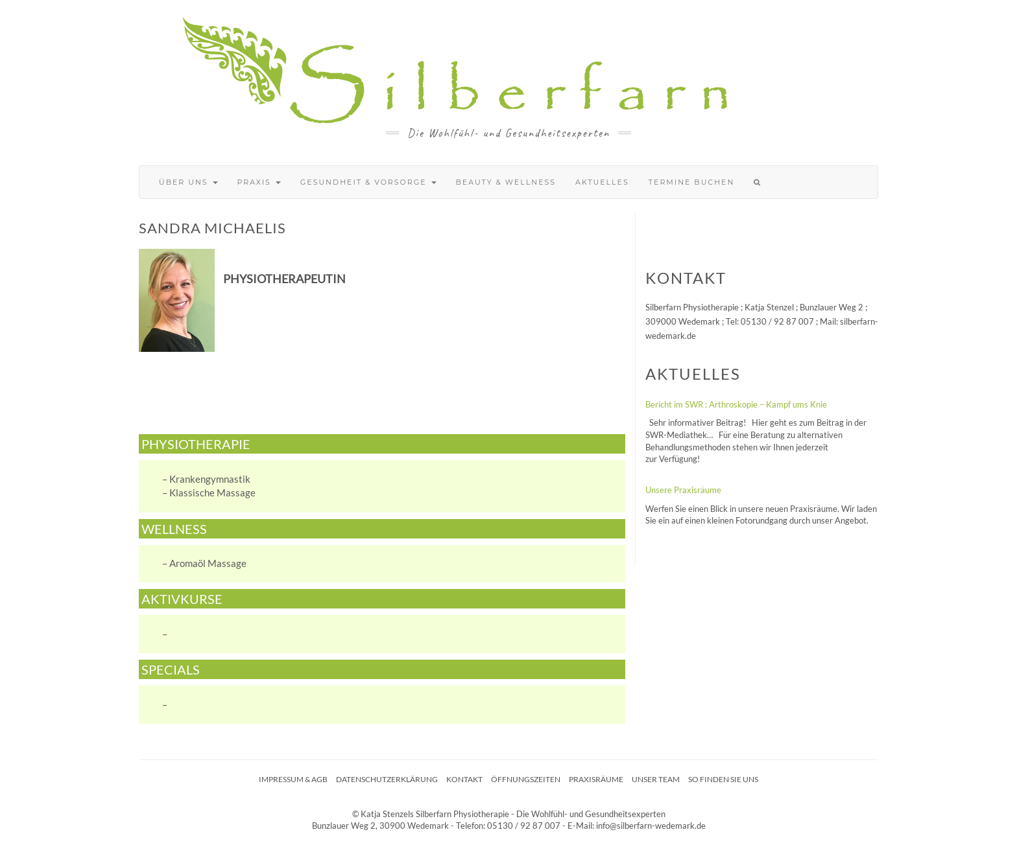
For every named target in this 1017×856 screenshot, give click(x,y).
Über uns (188, 182)
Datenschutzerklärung (387, 779)
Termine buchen (692, 182)
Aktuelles (602, 182)
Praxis (259, 182)
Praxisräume (596, 779)
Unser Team (656, 779)
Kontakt (464, 779)
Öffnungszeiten (525, 779)
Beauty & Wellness (506, 182)
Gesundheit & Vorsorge (368, 182)
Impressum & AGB (293, 779)
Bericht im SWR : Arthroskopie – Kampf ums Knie (736, 404)
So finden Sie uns (723, 779)
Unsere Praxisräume (683, 490)
